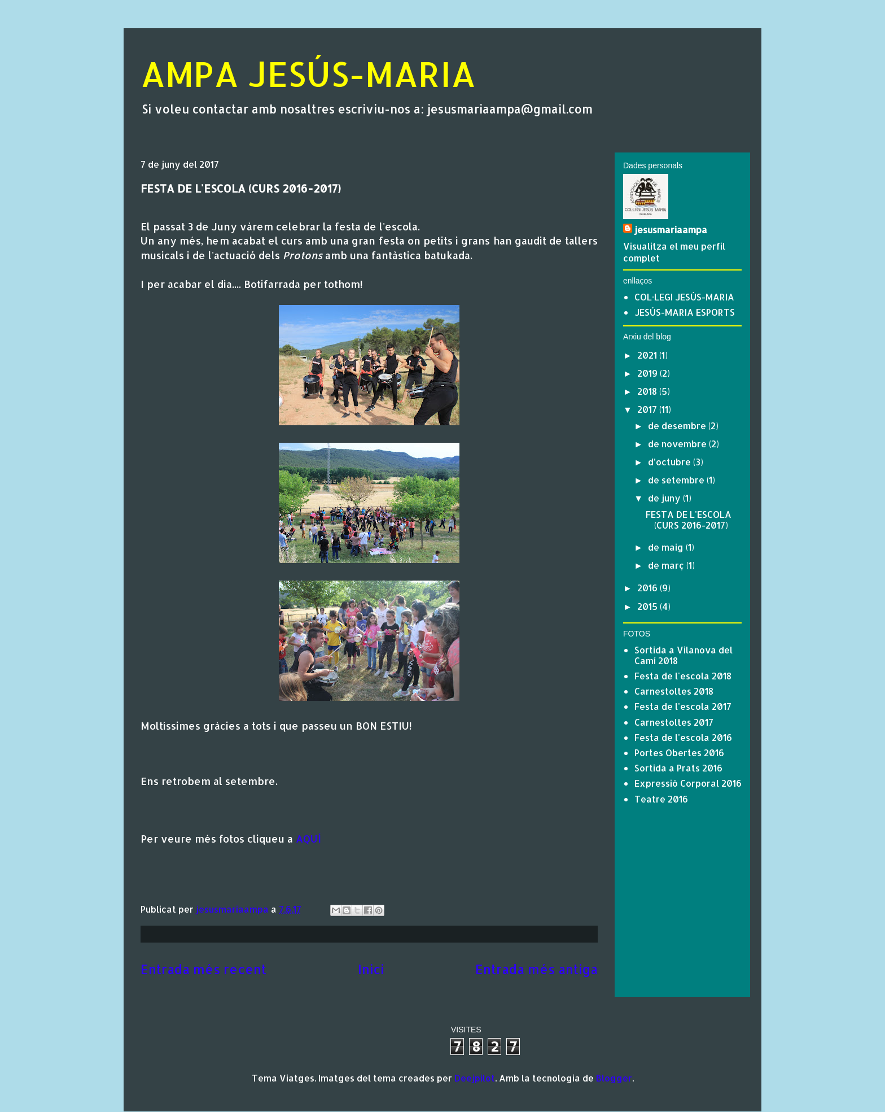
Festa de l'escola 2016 (683, 737)
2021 (648, 355)
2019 (648, 373)
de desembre (678, 425)
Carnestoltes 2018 (673, 691)
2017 (648, 409)
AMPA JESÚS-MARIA (308, 73)
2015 (648, 606)
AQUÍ (308, 838)
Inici (371, 969)
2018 (648, 391)
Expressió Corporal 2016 (688, 783)
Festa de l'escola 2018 (682, 676)
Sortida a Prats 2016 (678, 768)
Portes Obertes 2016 (679, 752)
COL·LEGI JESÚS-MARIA (684, 297)
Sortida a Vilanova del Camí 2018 (683, 655)
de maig (667, 547)
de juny (665, 498)
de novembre (678, 444)
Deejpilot (474, 1078)
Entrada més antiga (536, 969)
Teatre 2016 (661, 799)
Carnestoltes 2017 (673, 722)
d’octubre (670, 462)
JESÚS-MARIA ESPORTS (684, 312)
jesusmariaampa (670, 230)
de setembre (677, 480)
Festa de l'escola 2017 (682, 706)
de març (667, 565)
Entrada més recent (203, 969)
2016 (648, 588)
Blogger (614, 1078)
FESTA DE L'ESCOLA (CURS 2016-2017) (688, 519)
